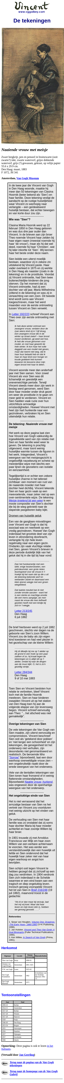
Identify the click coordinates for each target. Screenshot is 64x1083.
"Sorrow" (14, 757)
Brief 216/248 (39, 890)
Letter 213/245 (23, 610)
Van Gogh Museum (28, 178)
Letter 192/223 (20, 314)
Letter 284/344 (23, 672)
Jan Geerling (26, 1054)
